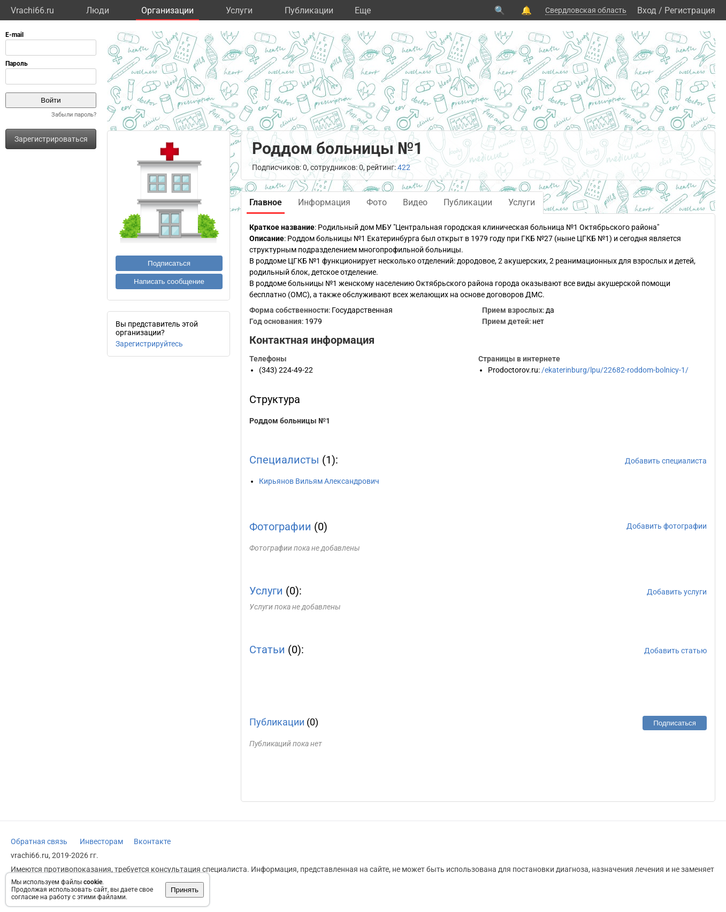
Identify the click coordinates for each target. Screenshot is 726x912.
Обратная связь (39, 841)
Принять (184, 890)
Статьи (267, 649)
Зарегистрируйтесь (149, 343)
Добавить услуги (677, 592)
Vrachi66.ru (32, 10)
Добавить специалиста (666, 461)
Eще (363, 10)
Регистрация (689, 10)
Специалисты (284, 459)
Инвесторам (101, 841)
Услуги (239, 10)
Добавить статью (675, 650)
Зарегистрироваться (51, 139)
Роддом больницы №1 (289, 420)
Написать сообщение (169, 281)
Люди (97, 10)
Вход (646, 10)
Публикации (309, 10)
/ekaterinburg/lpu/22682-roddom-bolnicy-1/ (615, 370)
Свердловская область (585, 10)
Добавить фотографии (666, 526)
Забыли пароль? (73, 114)
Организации (167, 10)
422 (404, 167)
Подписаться (169, 263)
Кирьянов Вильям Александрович (319, 481)
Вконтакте (152, 841)
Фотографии (280, 526)
